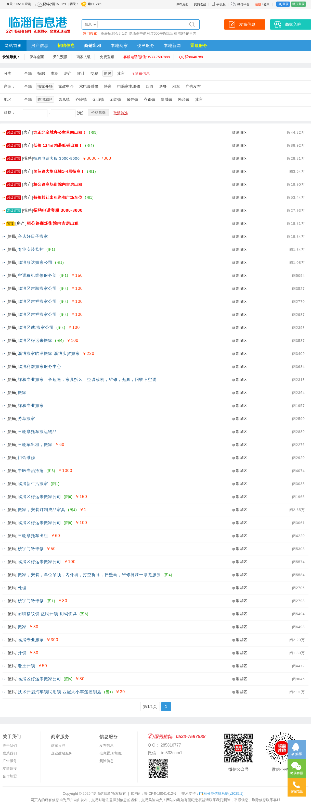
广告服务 (10, 761)
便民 (107, 73)
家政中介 (66, 86)
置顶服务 (199, 45)
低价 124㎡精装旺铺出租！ (58, 145)
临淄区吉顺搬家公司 (37, 288)
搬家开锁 (45, 86)
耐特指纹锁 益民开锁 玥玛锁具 (47, 614)
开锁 (22, 653)
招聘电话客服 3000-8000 (56, 158)
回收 (149, 86)
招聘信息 (66, 45)
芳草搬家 (26, 418)
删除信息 (106, 761)
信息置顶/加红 (110, 753)
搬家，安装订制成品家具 (42, 509)
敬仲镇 (132, 99)
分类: (8, 73)
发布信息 (142, 73)
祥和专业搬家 (31, 405)
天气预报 (60, 57)
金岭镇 (115, 99)
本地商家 (119, 45)
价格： (9, 112)
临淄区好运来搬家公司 (39, 496)
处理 (22, 588)
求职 (54, 73)
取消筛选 (120, 113)
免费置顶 (107, 57)
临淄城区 (45, 99)
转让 (81, 73)
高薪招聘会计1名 (114, 33)
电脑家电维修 (128, 86)
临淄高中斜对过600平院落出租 (153, 33)
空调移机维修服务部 (37, 275)
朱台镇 (183, 99)
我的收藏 (200, 4)
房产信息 (39, 45)
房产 (68, 73)
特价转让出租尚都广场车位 (57, 197)
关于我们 (10, 745)
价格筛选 (98, 112)
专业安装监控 (31, 249)
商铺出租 (92, 45)
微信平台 (243, 4)
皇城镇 (166, 99)
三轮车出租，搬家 (35, 444)
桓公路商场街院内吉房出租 (57, 184)
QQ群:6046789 (191, 57)
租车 (176, 86)
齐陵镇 (81, 99)
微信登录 (298, 4)
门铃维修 (26, 457)
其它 (121, 73)
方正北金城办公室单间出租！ (59, 132)
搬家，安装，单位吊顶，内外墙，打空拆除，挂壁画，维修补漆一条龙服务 (89, 575)
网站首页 (13, 45)
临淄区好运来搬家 (35, 340)
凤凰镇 (64, 99)
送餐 (163, 86)
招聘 (41, 73)
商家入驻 (83, 57)
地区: (8, 99)
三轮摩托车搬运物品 (37, 431)
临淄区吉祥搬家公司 (37, 301)
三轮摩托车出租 (33, 535)
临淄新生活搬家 (33, 483)
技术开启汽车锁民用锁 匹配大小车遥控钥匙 (59, 692)
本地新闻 (172, 45)
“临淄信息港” (102, 793)
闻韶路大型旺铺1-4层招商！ (59, 171)
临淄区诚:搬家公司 (36, 327)
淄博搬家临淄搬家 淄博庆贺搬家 (49, 353)
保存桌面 (182, 4)
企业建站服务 (61, 753)
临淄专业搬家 (31, 640)
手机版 (218, 4)
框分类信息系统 (221, 793)
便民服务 (145, 45)
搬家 (22, 392)
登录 (267, 4)
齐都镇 (149, 99)
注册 (258, 4)
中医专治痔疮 (31, 470)
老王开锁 (26, 666)
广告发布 (193, 86)
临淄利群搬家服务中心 (39, 366)
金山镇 (98, 99)
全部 (28, 73)
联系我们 (10, 753)
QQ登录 (283, 4)
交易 (94, 73)
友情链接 (10, 768)
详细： (9, 86)
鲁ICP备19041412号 (160, 793)
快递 (108, 86)
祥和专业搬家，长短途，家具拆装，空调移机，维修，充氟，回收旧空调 (87, 379)
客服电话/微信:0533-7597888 (146, 57)
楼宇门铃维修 (31, 549)
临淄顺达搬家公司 (35, 262)
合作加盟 (10, 776)
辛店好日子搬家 (33, 236)
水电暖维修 (88, 86)
